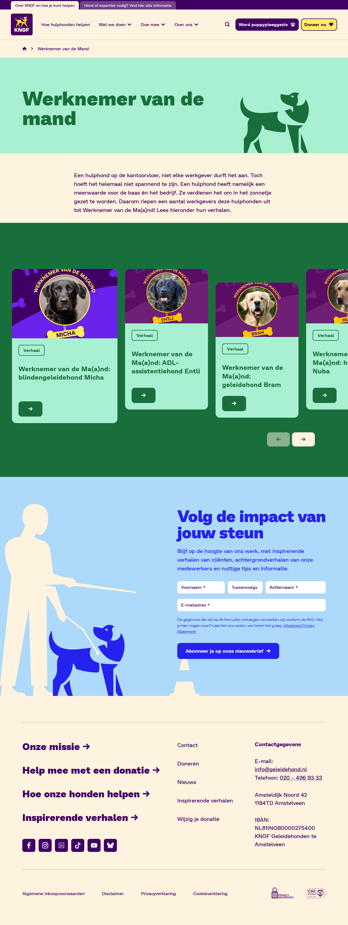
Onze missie (56, 746)
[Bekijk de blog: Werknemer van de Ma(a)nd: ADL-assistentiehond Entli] (166, 339)
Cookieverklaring (210, 893)
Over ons (187, 24)
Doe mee (153, 24)
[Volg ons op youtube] (94, 845)
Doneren (188, 764)
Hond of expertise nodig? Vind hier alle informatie (128, 5)
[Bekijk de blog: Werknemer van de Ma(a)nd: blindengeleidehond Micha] (64, 346)
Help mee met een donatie (91, 770)
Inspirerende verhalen (80, 817)
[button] (278, 440)
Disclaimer (113, 893)
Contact (187, 745)
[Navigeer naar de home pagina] (24, 49)
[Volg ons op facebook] (28, 845)
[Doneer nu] (319, 25)
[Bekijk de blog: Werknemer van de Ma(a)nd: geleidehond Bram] (257, 350)
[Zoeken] (227, 25)
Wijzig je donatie (198, 819)
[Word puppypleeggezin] (267, 25)
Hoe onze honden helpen (86, 794)
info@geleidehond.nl (281, 769)
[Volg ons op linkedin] (61, 845)
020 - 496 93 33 (301, 777)
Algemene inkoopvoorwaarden (53, 893)
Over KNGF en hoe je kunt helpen (44, 5)
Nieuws (186, 782)
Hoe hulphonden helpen (65, 24)
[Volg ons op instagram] (45, 845)
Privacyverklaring (158, 893)
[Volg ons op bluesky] (110, 845)
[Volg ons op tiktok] (77, 845)
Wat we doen (115, 24)
